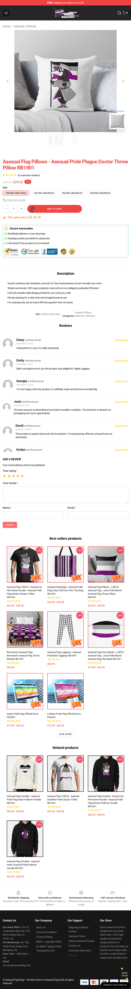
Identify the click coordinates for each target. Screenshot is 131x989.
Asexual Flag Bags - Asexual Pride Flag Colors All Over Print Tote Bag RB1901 (65, 590)
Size (5, 187)
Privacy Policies (44, 937)
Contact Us (74, 945)
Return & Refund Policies (81, 941)
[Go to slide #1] (56, 139)
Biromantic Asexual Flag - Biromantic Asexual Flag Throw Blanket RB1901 (23, 655)
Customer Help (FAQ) (80, 950)
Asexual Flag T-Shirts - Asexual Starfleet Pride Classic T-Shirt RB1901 (63, 799)
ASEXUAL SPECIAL (25, 26)
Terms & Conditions (46, 932)
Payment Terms (77, 936)
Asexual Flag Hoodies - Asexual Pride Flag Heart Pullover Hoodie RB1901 (24, 799)
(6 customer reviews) (29, 175)
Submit (10, 525)
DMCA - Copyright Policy (49, 941)
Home (6, 26)
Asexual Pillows (83, 312)
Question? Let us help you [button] (115, 985)
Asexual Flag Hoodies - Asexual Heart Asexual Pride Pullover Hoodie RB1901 (23, 865)
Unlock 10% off (125, 974)
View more (65, 734)
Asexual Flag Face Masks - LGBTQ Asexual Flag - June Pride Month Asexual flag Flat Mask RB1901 (106, 655)
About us (41, 927)
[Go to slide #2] (74, 139)
